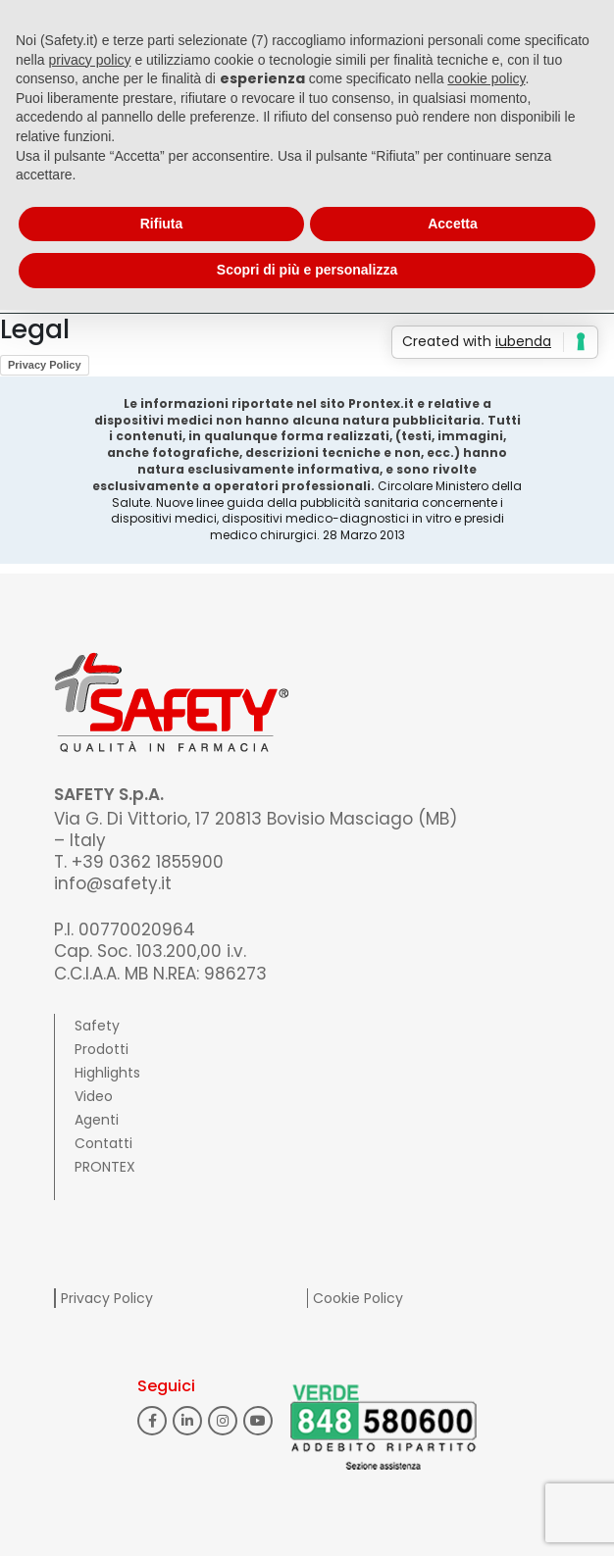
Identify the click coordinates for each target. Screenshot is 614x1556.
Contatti (103, 1143)
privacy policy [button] (89, 60)
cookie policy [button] (486, 78)
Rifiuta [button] (161, 223)
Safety (97, 1025)
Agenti (97, 1119)
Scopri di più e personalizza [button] (307, 269)
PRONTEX (105, 1167)
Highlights (107, 1072)
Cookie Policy (358, 1298)
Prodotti (101, 1049)
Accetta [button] (453, 223)
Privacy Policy (44, 365)
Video (94, 1096)
